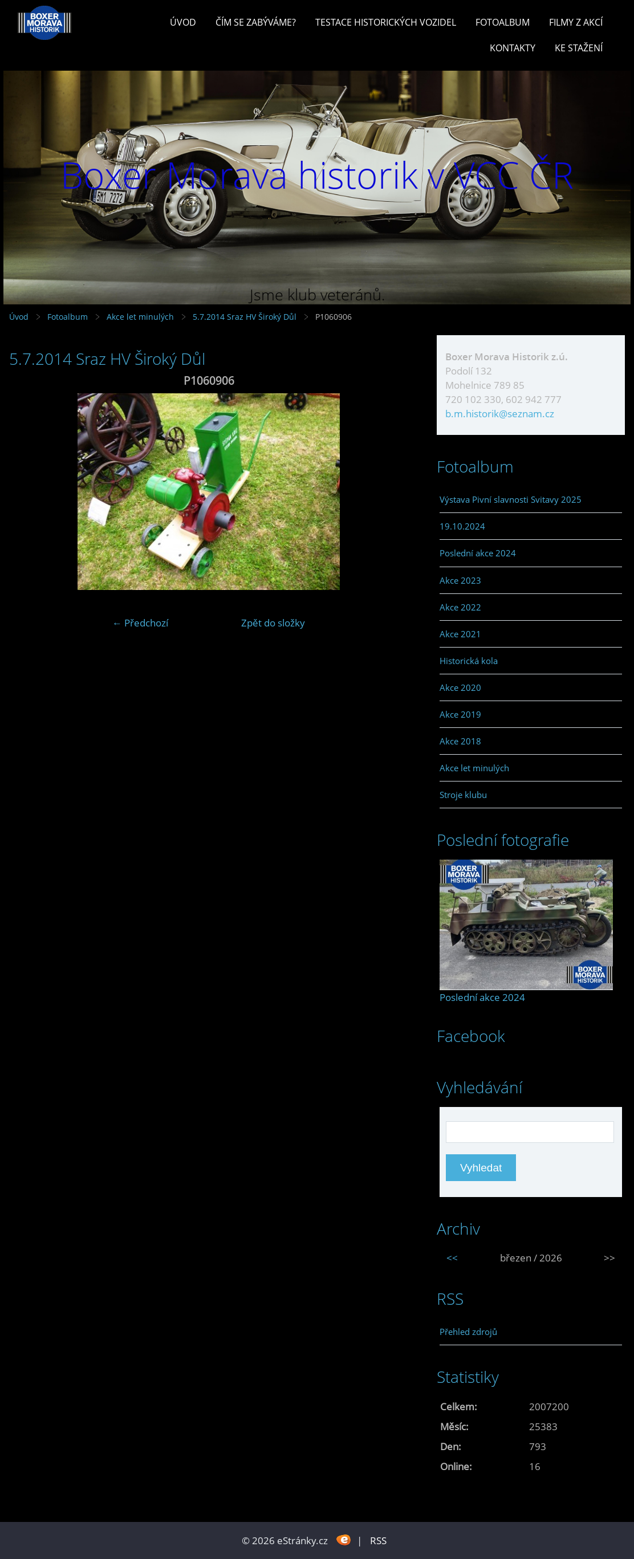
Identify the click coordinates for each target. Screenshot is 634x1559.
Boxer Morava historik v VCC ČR (317, 175)
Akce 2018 (460, 741)
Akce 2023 (460, 580)
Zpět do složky (273, 622)
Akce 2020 (460, 687)
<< (452, 1257)
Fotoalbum (503, 22)
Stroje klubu (463, 794)
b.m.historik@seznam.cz (499, 413)
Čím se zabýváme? (256, 22)
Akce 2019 (460, 714)
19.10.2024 (462, 526)
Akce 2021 (460, 634)
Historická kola (469, 660)
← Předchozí (140, 622)
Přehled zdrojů (468, 1331)
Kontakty (512, 48)
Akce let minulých (140, 316)
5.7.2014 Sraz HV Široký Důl (246, 316)
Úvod (183, 22)
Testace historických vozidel (385, 22)
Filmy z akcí (576, 22)
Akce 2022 (460, 607)
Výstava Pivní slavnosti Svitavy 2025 (511, 499)
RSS (378, 1540)
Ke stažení (579, 48)
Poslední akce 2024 (478, 553)
